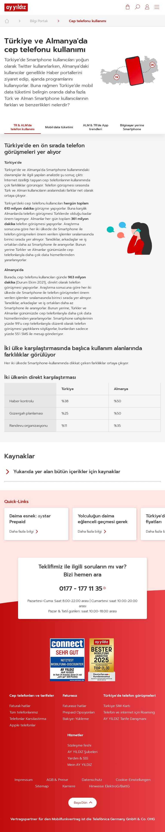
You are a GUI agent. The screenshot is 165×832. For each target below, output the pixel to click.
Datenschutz (92, 779)
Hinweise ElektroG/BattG (109, 786)
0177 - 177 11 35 (80, 588)
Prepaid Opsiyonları (79, 712)
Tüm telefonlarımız (23, 712)
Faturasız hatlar (74, 706)
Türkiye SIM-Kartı (116, 706)
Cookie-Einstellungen (133, 779)
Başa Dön (81, 802)
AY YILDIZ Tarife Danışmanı (124, 718)
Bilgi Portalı (38, 21)
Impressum (24, 779)
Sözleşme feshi (79, 745)
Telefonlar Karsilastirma (27, 718)
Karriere (69, 786)
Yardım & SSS (78, 758)
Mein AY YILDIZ (79, 764)
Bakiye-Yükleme (76, 718)
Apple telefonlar (22, 725)
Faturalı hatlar (19, 706)
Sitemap (42, 786)
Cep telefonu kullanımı (87, 21)
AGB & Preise (57, 779)
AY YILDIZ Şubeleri (82, 751)
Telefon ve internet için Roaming (129, 712)
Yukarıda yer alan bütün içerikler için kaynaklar (66, 471)
